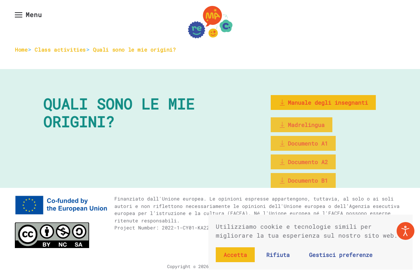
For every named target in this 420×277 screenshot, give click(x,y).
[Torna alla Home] (210, 22)
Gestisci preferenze (340, 254)
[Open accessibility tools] (405, 231)
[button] (28, 15)
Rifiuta (278, 254)
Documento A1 (303, 143)
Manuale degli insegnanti (323, 102)
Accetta (235, 254)
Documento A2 (303, 162)
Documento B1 (303, 180)
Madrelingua (302, 124)
